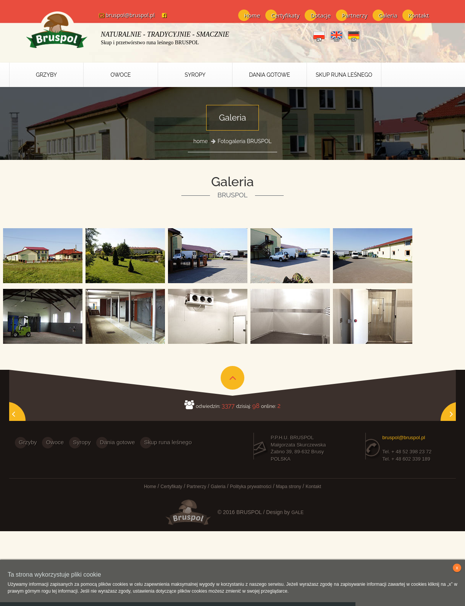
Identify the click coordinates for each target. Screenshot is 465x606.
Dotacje (320, 15)
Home (252, 15)
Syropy (195, 75)
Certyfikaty (285, 15)
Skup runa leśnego (344, 75)
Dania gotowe (117, 442)
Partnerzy (354, 15)
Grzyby (46, 75)
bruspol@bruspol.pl (124, 15)
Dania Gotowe (269, 75)
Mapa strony (288, 486)
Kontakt (418, 15)
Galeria (387, 15)
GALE (297, 512)
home (201, 141)
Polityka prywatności (250, 486)
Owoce (120, 75)
